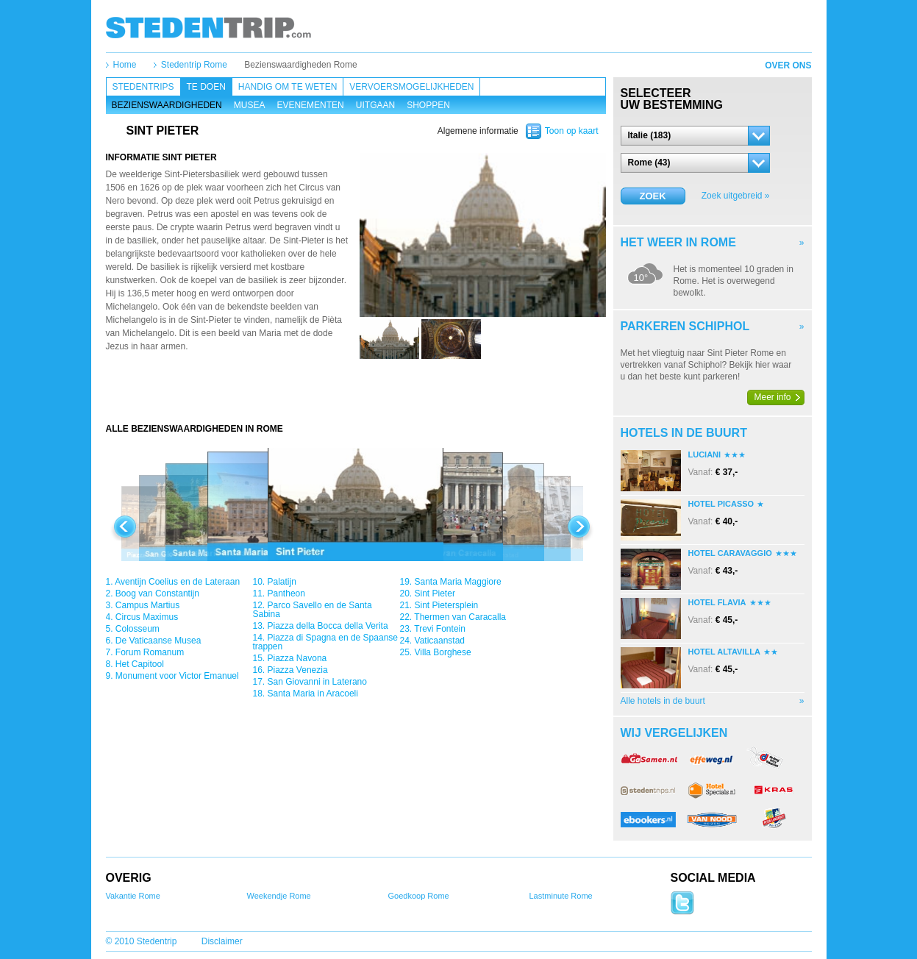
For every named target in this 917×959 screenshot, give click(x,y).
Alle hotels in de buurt (663, 701)
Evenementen (309, 105)
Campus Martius (147, 605)
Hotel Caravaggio (730, 553)
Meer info (772, 397)
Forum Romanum (149, 652)
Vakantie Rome (133, 895)
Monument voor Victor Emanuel (177, 676)
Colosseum (137, 629)
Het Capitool (139, 664)
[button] (695, 136)
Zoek (652, 196)
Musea (249, 105)
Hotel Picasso (721, 503)
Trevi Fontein (439, 629)
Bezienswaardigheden (167, 105)
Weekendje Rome (279, 895)
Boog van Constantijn (157, 593)
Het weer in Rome (678, 242)
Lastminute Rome (561, 895)
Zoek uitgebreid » (736, 195)
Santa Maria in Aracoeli (313, 693)
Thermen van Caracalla (460, 617)
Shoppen (428, 105)
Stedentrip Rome (194, 65)
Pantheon (286, 593)
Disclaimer (222, 941)
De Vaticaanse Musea (158, 640)
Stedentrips (143, 87)
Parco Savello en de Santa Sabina (312, 609)
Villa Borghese (443, 652)
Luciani (704, 454)
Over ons (788, 65)
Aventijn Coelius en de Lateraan (177, 582)
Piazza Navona (297, 658)
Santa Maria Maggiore (458, 582)
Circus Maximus (146, 617)
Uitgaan (375, 105)
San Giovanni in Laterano (317, 682)
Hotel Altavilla (724, 651)
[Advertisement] (356, 393)
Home (125, 65)
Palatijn (282, 582)
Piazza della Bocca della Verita (328, 626)
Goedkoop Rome (418, 895)
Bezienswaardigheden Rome (300, 65)
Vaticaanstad (440, 640)
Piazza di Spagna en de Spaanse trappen (325, 642)
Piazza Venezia (298, 670)
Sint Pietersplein (447, 605)
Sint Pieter (435, 593)
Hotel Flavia (717, 602)
